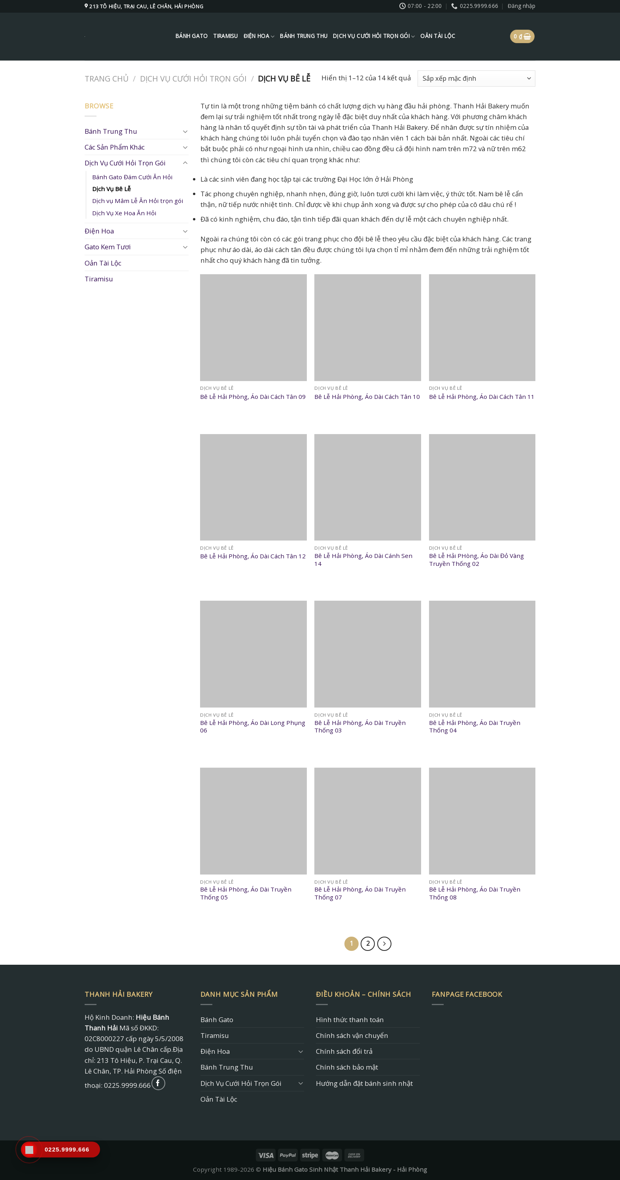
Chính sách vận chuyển (352, 1035)
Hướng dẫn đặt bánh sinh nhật (364, 1083)
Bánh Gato (192, 36)
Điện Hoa (259, 36)
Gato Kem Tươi (108, 246)
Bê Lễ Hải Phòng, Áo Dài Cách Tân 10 (367, 396)
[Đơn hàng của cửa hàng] (476, 78)
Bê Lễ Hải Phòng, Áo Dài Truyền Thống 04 (474, 726)
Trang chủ (107, 78)
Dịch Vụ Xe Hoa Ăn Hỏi (124, 213)
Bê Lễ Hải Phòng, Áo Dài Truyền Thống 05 (245, 893)
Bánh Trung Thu (303, 36)
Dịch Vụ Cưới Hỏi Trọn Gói (374, 36)
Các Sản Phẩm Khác (115, 147)
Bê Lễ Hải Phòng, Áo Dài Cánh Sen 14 (363, 559)
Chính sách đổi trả (344, 1051)
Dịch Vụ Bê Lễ (111, 189)
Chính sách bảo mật (347, 1067)
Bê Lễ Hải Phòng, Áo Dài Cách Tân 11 (482, 396)
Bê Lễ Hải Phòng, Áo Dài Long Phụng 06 (252, 726)
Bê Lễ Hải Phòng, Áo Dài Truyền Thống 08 (474, 893)
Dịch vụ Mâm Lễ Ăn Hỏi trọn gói (137, 201)
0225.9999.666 (127, 1085)
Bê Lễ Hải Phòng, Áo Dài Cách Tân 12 (253, 556)
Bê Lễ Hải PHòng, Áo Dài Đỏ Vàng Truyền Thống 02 (476, 559)
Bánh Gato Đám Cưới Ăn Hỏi (132, 177)
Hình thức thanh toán (350, 1019)
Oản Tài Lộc (437, 36)
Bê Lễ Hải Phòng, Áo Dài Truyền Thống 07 (360, 893)
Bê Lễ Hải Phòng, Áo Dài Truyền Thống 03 (360, 726)
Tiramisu (225, 36)
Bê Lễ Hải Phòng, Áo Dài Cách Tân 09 (253, 396)
